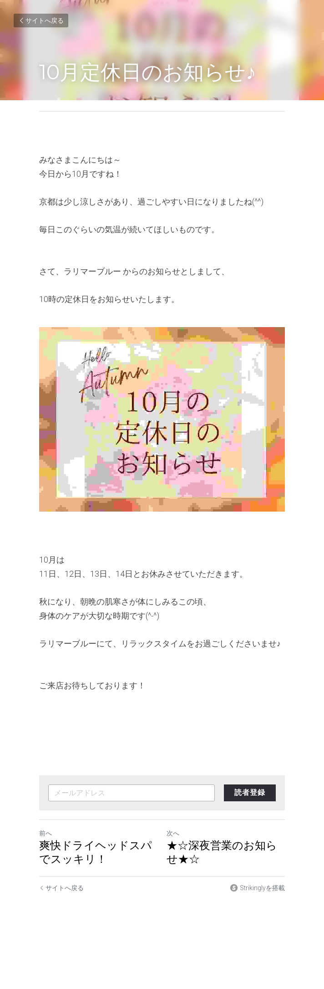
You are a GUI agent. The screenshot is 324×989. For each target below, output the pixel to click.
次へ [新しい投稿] (173, 833)
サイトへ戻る (41, 20)
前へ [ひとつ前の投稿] (45, 833)
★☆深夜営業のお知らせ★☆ (222, 852)
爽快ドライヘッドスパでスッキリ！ (95, 852)
